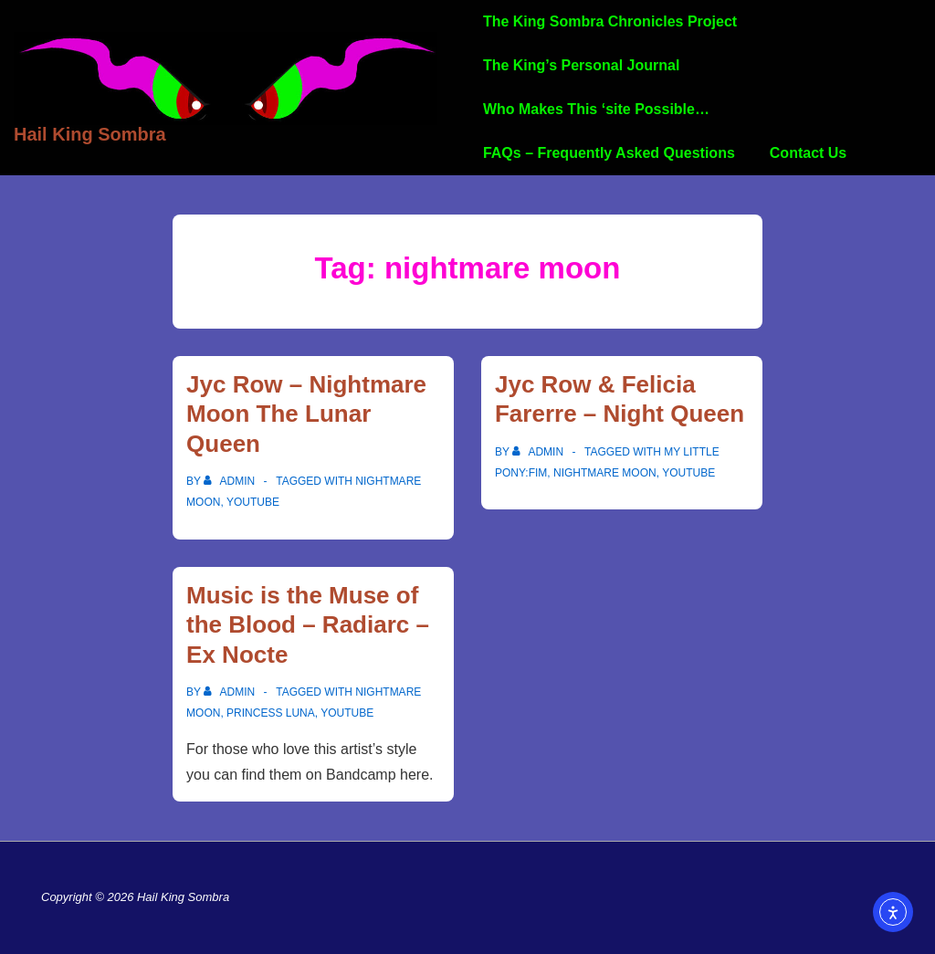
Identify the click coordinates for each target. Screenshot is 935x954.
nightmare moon (605, 473)
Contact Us (808, 153)
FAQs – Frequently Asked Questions (609, 153)
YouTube (252, 502)
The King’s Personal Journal (581, 65)
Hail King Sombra (90, 134)
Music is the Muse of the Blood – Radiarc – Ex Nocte (307, 625)
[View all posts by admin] (230, 481)
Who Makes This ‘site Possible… (596, 109)
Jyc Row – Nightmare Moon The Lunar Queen (306, 414)
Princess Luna (270, 713)
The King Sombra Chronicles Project (610, 21)
